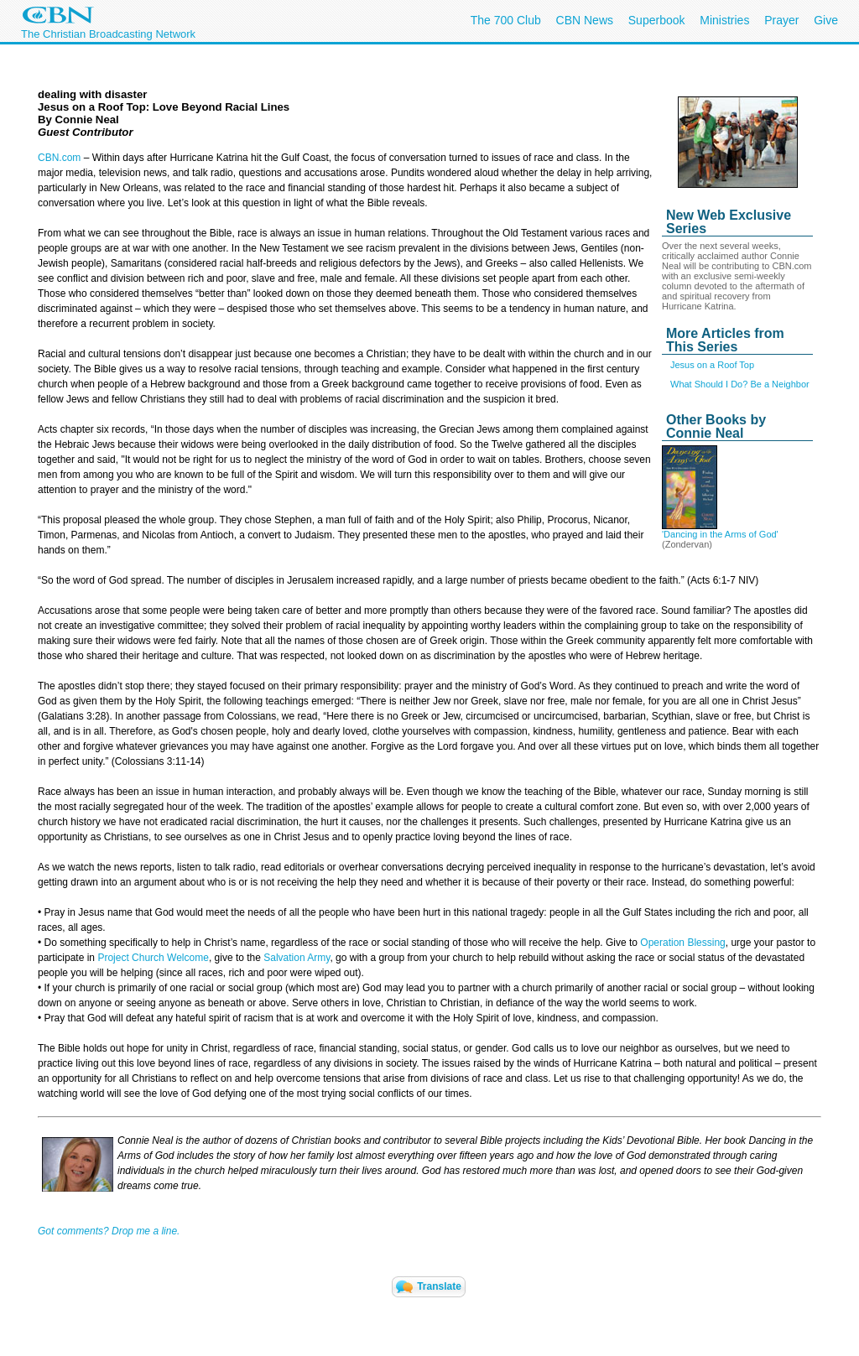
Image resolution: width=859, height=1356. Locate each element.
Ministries (724, 20)
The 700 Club (506, 20)
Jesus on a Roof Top (712, 365)
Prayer (781, 20)
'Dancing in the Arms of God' (720, 534)
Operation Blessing (682, 942)
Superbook (656, 20)
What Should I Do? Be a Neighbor (740, 384)
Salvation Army (296, 958)
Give (826, 20)
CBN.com (59, 158)
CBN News (584, 20)
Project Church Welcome (153, 958)
